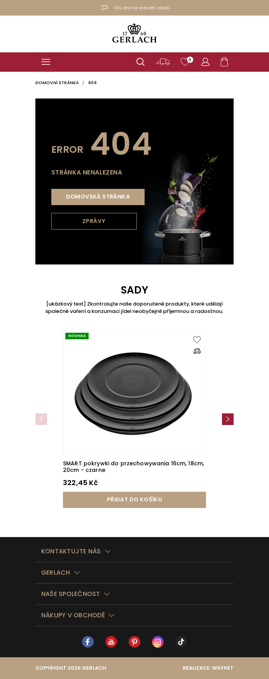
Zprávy (93, 221)
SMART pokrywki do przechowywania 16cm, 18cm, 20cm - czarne (133, 467)
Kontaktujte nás (71, 551)
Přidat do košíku (134, 499)
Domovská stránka (98, 196)
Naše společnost (70, 593)
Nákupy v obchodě (73, 615)
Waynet (223, 668)
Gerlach (55, 572)
